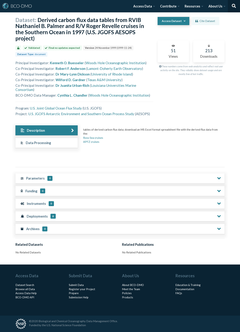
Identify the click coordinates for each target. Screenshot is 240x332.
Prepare (74, 293)
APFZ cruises (91, 141)
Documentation (184, 289)
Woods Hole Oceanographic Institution (115, 63)
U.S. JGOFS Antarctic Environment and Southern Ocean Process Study (81, 114)
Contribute (168, 6)
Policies (127, 293)
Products (127, 297)
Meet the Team (131, 289)
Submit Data (76, 285)
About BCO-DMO (133, 285)
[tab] (46, 130)
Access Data (142, 6)
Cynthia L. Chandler (72, 95)
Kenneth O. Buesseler (67, 63)
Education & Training (188, 285)
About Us (215, 6)
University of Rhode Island (111, 74)
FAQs (178, 293)
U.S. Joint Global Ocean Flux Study (56, 108)
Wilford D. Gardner (71, 80)
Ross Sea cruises (93, 137)
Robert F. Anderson (70, 68)
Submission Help (78, 297)
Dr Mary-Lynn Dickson (73, 74)
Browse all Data (25, 289)
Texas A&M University (104, 80)
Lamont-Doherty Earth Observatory (114, 68)
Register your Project (82, 289)
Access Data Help (26, 293)
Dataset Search (24, 285)
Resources (192, 6)
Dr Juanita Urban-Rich (72, 85)
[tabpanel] (153, 137)
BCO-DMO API (24, 297)
